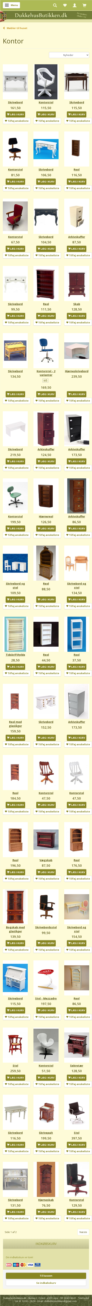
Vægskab (45, 860)
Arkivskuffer (76, 237)
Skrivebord (15, 102)
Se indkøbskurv (46, 1283)
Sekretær (76, 1065)
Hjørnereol (46, 516)
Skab (76, 304)
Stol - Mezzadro (46, 998)
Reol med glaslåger (15, 723)
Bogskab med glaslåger (15, 929)
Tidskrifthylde (15, 655)
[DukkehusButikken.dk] (46, 16)
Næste (83, 1232)
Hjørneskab (46, 1200)
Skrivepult (46, 1133)
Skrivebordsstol (46, 927)
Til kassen (46, 1275)
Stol (15, 1065)
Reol (77, 169)
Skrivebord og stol (15, 585)
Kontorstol (46, 102)
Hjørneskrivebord (76, 371)
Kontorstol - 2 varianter (46, 373)
